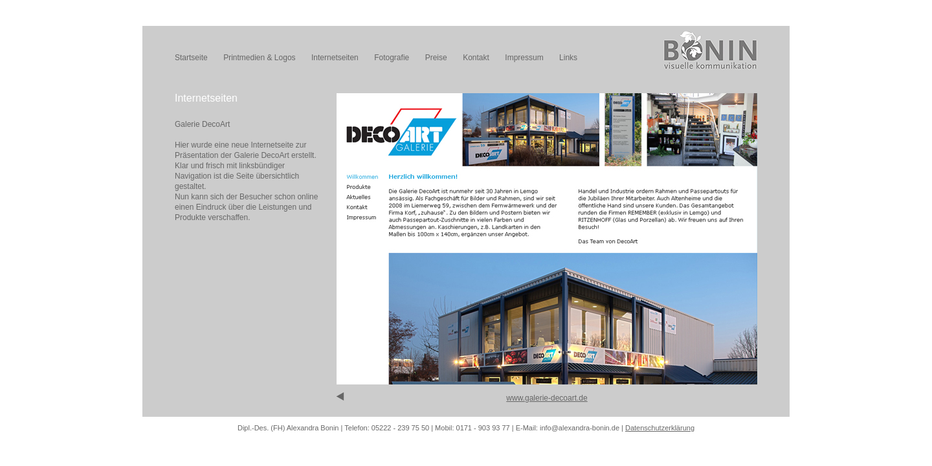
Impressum (524, 57)
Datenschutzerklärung (659, 428)
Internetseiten (335, 57)
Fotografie (391, 57)
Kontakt (476, 57)
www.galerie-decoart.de (546, 398)
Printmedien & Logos (259, 57)
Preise (436, 57)
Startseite (191, 57)
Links (568, 57)
